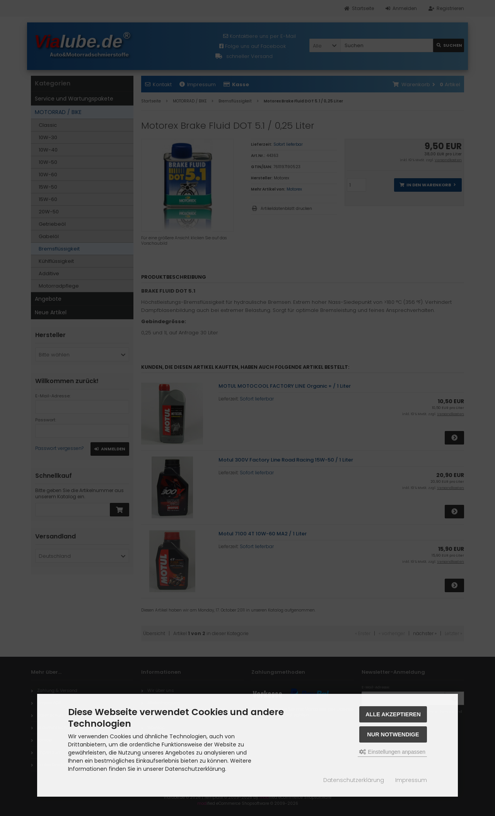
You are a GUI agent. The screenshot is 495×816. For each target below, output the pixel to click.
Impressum (411, 780)
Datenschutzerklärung (353, 780)
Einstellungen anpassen (392, 752)
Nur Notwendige (393, 734)
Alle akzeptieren (393, 714)
